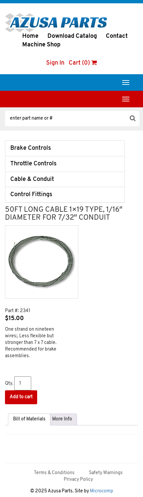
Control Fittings (31, 195)
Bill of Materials (29, 419)
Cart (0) (83, 63)
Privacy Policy (78, 479)
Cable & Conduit (32, 179)
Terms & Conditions (54, 472)
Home (30, 36)
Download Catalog (72, 36)
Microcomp (101, 491)
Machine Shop (41, 45)
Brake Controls (30, 148)
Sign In (55, 63)
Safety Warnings (106, 472)
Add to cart (21, 397)
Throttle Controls (33, 164)
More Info (62, 419)
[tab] (29, 419)
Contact (117, 36)
